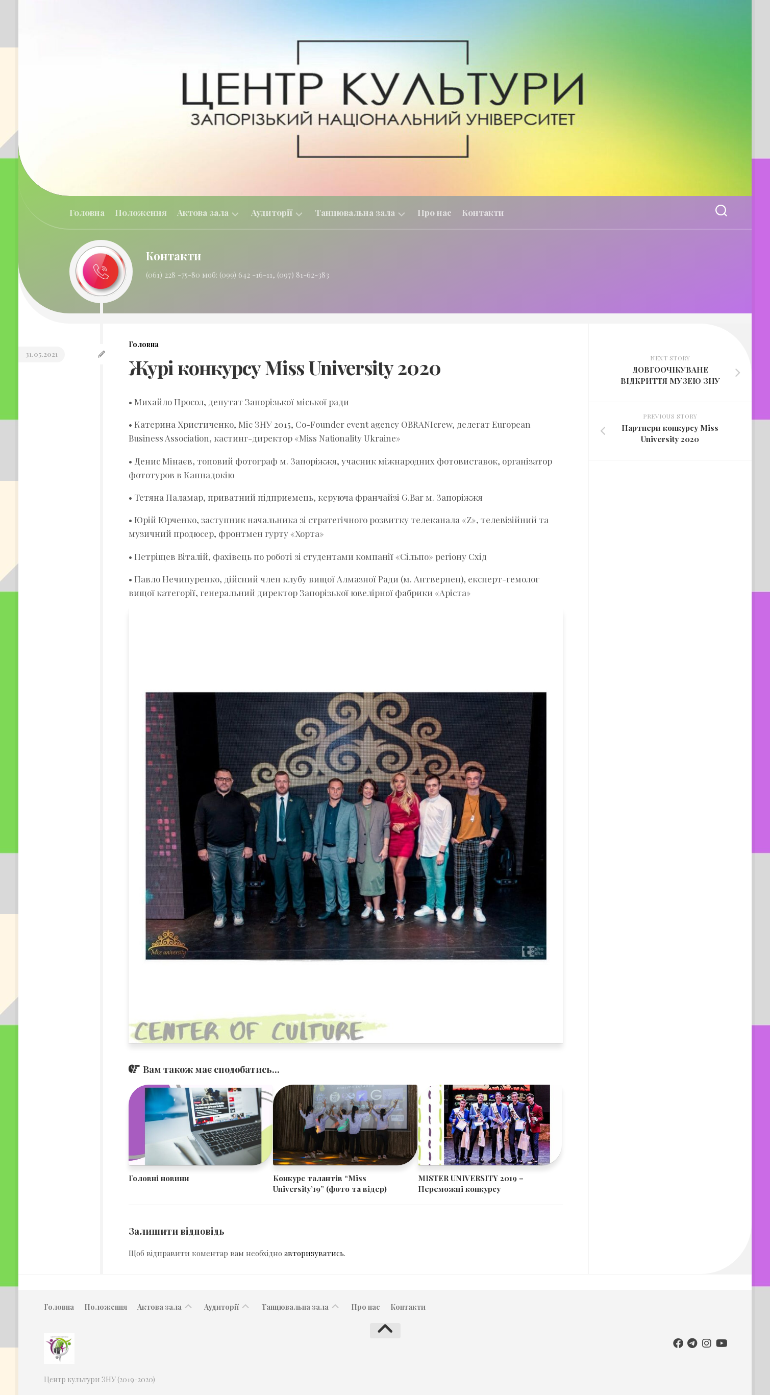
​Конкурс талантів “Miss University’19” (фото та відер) (330, 1183)
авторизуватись (314, 1253)
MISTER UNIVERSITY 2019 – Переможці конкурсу (471, 1183)
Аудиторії (271, 212)
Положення (141, 212)
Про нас (434, 212)
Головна (87, 212)
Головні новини (159, 1178)
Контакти (483, 212)
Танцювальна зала (355, 212)
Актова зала (203, 212)
